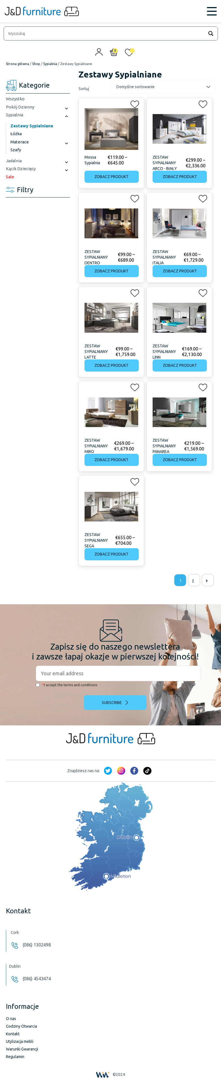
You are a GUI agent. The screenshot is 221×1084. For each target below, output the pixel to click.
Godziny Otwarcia (21, 1026)
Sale (10, 176)
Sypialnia (50, 64)
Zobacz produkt (111, 176)
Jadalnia (14, 160)
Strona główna (17, 64)
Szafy (15, 149)
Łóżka (16, 133)
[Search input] (105, 33)
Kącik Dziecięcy (21, 168)
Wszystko (15, 98)
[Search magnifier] (211, 33)
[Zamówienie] (162, 87)
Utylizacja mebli (19, 1041)
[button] (133, 103)
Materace (19, 141)
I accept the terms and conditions (66, 685)
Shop (36, 64)
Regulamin (15, 1056)
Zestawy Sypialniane (31, 125)
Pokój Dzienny (20, 107)
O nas (11, 1018)
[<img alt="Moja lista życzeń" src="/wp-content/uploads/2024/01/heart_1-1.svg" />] (129, 54)
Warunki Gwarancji (22, 1049)
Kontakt (13, 1034)
